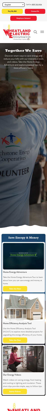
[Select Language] (14, 5)
